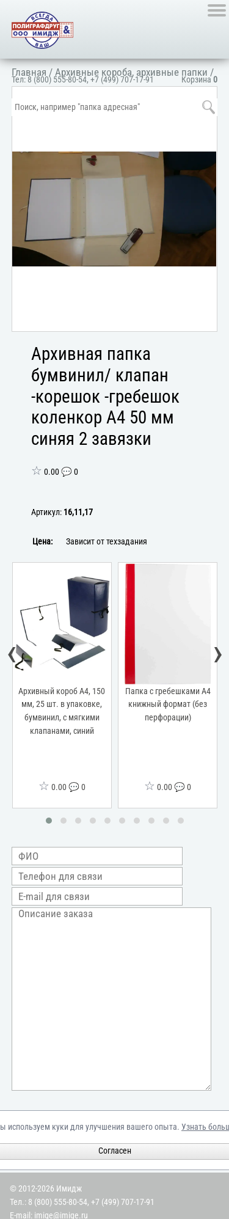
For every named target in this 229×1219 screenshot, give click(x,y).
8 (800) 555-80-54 (57, 80)
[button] (49, 820)
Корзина (199, 80)
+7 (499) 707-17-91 (122, 80)
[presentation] (12, 655)
